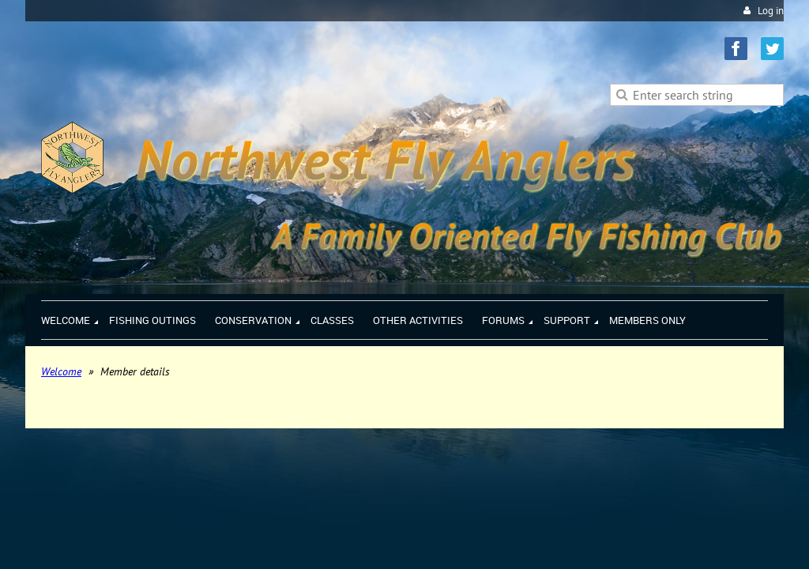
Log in (771, 10)
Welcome (61, 371)
